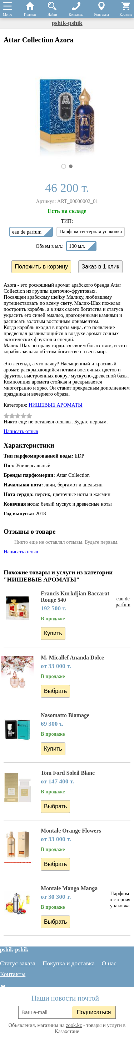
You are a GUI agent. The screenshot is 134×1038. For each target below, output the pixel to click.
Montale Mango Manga (69, 888)
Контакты (12, 974)
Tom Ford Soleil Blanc (68, 773)
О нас (109, 963)
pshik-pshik (66, 23)
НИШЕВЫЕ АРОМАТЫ (56, 405)
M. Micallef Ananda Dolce (72, 657)
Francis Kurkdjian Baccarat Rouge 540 (75, 596)
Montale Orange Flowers (71, 831)
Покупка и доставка (69, 963)
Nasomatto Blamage (65, 715)
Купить (53, 633)
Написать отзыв (21, 431)
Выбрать (55, 691)
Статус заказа (17, 963)
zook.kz (74, 1025)
